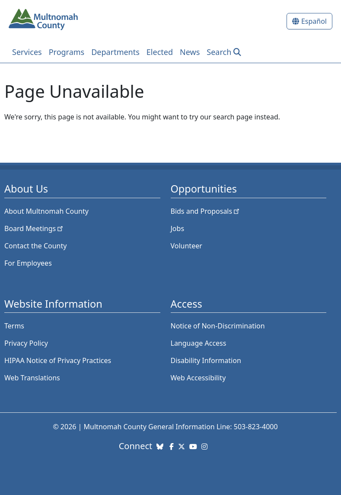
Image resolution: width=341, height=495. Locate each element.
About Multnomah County (46, 211)
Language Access (198, 343)
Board (34, 228)
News (190, 52)
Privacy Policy (26, 343)
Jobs (178, 228)
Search (219, 52)
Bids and (206, 211)
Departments (115, 52)
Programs (67, 52)
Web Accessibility (198, 377)
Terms (14, 326)
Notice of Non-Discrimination (218, 326)
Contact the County (35, 246)
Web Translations (32, 377)
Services (27, 52)
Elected (160, 52)
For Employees (28, 263)
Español (314, 21)
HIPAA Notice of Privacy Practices (57, 360)
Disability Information (206, 360)
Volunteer (186, 246)
